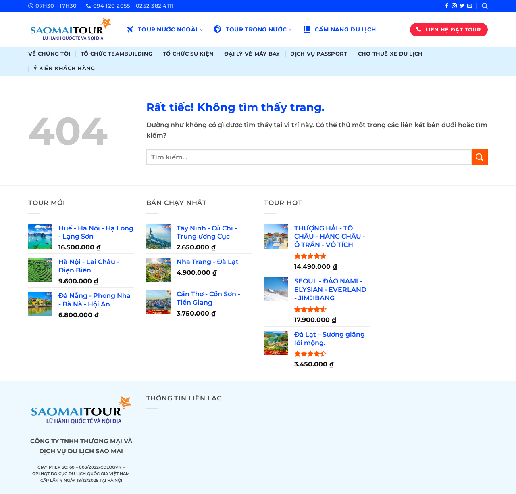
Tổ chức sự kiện (188, 54)
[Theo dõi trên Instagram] (454, 6)
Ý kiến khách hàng (64, 68)
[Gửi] (480, 157)
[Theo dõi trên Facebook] (446, 6)
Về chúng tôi (49, 54)
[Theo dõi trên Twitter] (462, 6)
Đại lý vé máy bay (252, 54)
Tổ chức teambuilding (116, 54)
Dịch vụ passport (318, 54)
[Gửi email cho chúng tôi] (469, 6)
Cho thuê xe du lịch (390, 54)
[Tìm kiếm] (485, 6)
